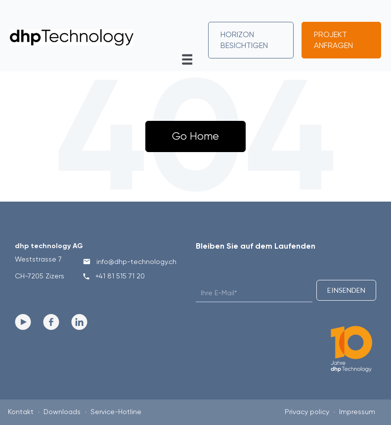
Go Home (195, 136)
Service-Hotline (115, 412)
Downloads (62, 412)
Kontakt (21, 412)
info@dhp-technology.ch (129, 262)
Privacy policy (307, 412)
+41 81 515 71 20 (114, 276)
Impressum (357, 412)
